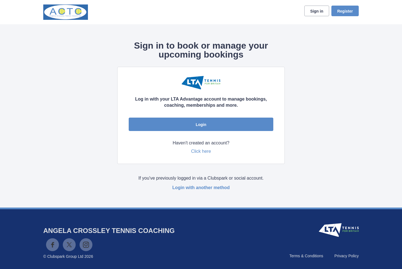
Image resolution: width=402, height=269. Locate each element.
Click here (201, 151)
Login (201, 124)
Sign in (316, 11)
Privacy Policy (346, 256)
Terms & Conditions (306, 256)
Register (345, 11)
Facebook (52, 244)
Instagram (86, 244)
